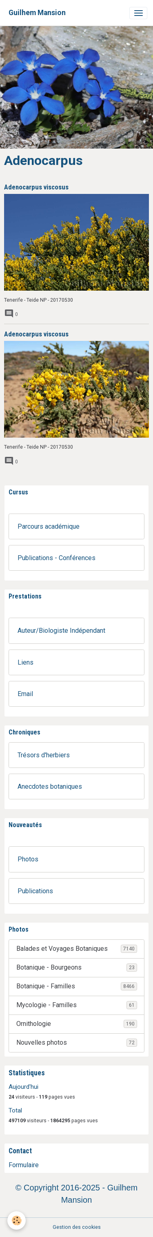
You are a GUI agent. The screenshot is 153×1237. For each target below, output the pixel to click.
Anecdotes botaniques (50, 786)
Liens (25, 662)
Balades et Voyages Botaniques (76, 949)
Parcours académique (49, 526)
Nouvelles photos (76, 1043)
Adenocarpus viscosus (36, 187)
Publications (35, 891)
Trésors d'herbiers (44, 755)
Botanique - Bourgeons (76, 967)
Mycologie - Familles (76, 1005)
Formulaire (24, 1165)
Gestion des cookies (77, 1227)
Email (25, 694)
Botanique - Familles (76, 986)
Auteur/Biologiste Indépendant (61, 630)
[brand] (37, 13)
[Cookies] (16, 1220)
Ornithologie (76, 1024)
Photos (28, 859)
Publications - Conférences (56, 558)
